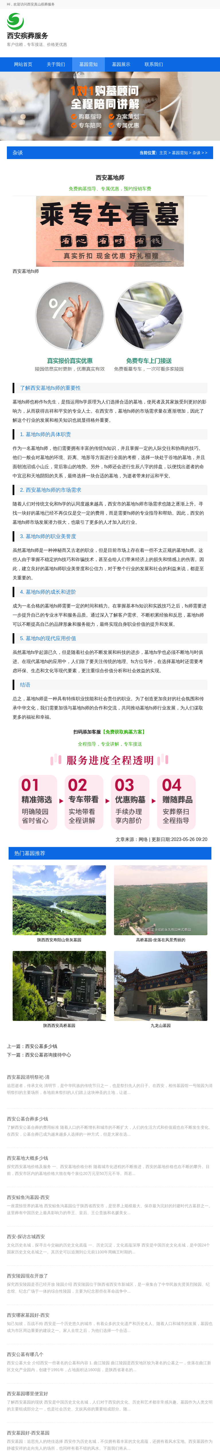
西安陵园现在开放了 (27, 1299)
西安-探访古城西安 (26, 1259)
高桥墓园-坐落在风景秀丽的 (161, 940)
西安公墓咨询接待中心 (48, 1054)
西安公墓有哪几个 (25, 1377)
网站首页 (23, 64)
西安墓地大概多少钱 (27, 1181)
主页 (163, 152)
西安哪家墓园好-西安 (28, 1338)
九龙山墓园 (161, 1025)
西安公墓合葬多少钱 (27, 1142)
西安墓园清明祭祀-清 (28, 1095)
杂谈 (196, 152)
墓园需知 (180, 152)
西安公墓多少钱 (41, 1046)
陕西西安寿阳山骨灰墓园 (59, 940)
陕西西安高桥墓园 (59, 1025)
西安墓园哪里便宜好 (27, 1416)
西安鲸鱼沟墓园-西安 (28, 1220)
